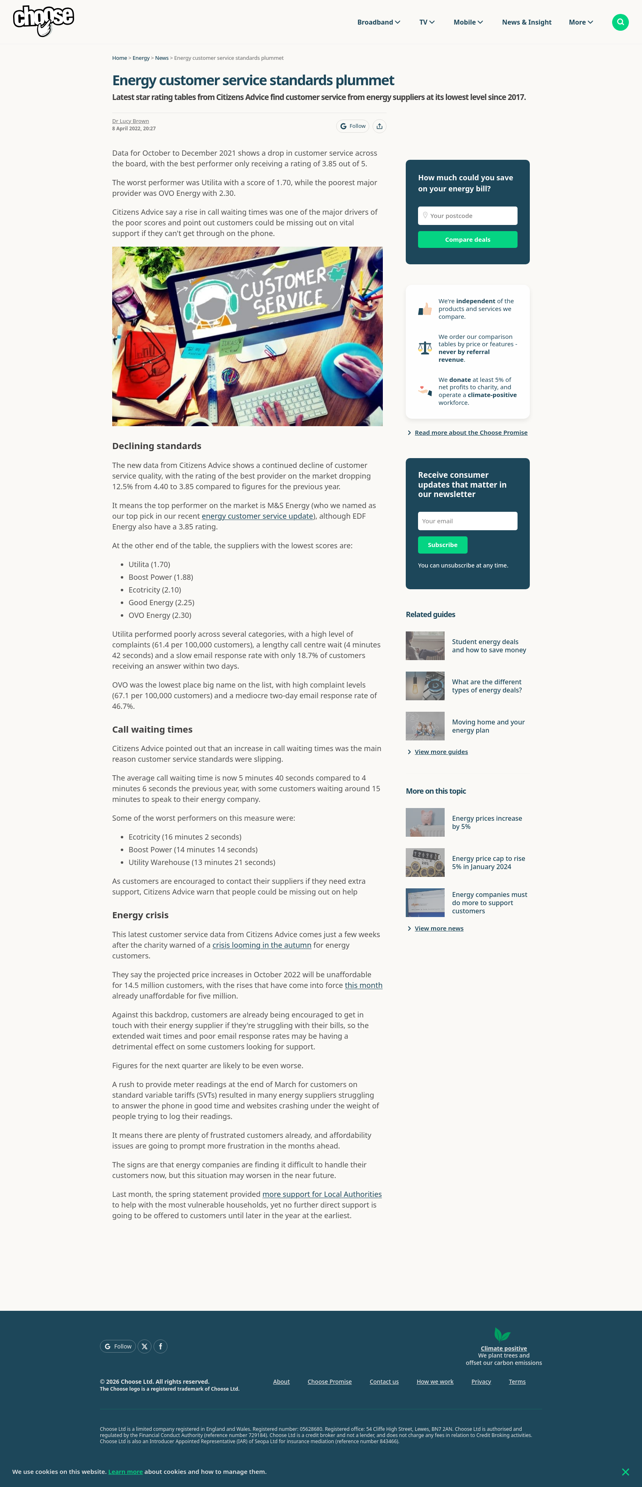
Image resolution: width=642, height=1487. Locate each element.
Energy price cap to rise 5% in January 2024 (488, 862)
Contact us (384, 1381)
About (281, 1381)
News (162, 57)
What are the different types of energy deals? (487, 686)
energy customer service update (257, 516)
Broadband (375, 22)
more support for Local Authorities (322, 1194)
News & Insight (527, 22)
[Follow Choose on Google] (352, 126)
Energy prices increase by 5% (487, 822)
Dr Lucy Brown (130, 121)
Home (119, 57)
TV (423, 22)
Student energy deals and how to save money (489, 645)
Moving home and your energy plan (488, 726)
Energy (141, 57)
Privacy (481, 1381)
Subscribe (442, 544)
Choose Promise (329, 1381)
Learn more (126, 1471)
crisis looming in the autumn (262, 945)
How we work (435, 1381)
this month (363, 985)
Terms (517, 1381)
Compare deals (468, 239)
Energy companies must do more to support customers (489, 902)
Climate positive (504, 1348)
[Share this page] (380, 126)
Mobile (465, 22)
